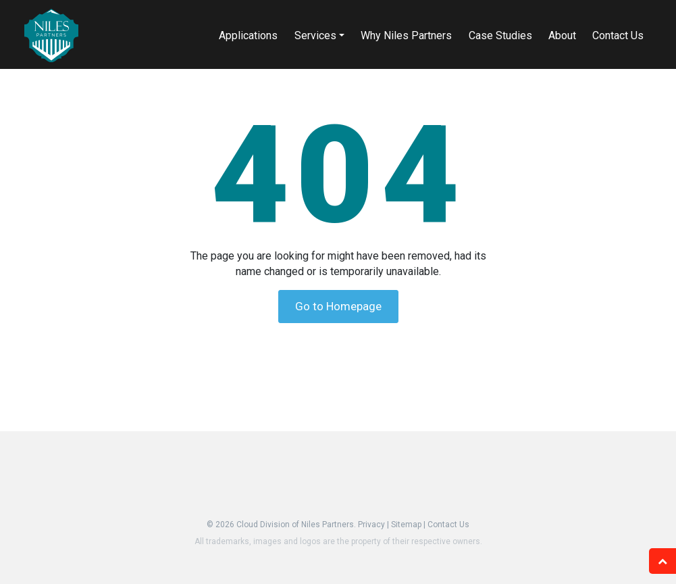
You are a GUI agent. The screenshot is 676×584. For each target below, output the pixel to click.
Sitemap (406, 524)
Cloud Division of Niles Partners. (296, 524)
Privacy (371, 524)
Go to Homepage (338, 306)
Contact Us (448, 524)
